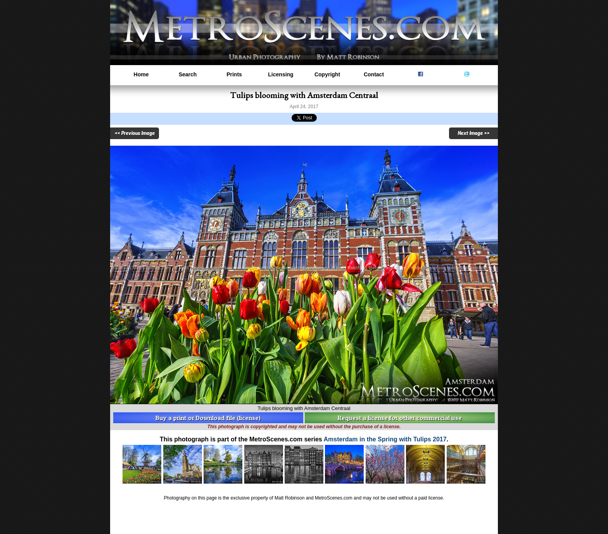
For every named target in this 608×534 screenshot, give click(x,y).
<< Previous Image (134, 133)
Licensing (280, 74)
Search (188, 74)
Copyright (327, 74)
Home (141, 74)
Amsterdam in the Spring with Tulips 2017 (385, 439)
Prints (234, 74)
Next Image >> (473, 133)
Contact (374, 74)
